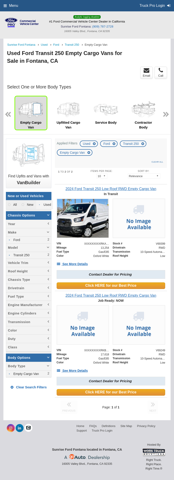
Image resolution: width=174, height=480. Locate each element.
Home (81, 426)
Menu (11, 6)
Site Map (126, 426)
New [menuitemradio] (30, 204)
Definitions (109, 426)
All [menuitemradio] (14, 204)
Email (146, 73)
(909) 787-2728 (102, 26)
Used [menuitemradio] (47, 204)
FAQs (93, 426)
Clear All (157, 162)
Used (87, 144)
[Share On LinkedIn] (20, 428)
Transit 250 (131, 144)
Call (160, 73)
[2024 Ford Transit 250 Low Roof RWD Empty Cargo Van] (111, 188)
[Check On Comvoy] (28, 428)
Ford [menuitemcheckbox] (16, 240)
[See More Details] (72, 264)
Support (82, 430)
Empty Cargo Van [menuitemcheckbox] (25, 374)
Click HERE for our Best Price (110, 285)
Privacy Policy (146, 426)
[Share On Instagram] (11, 428)
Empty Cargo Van (73, 152)
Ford (107, 144)
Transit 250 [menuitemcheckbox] (20, 255)
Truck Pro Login (102, 430)
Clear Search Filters (29, 387)
